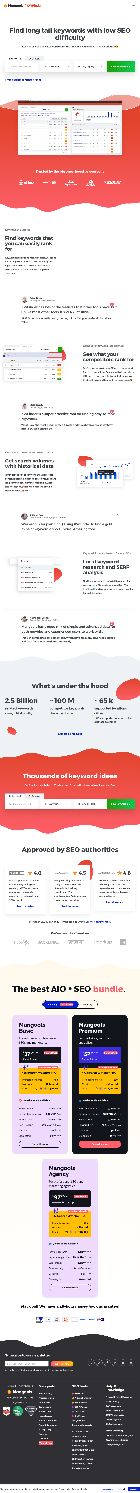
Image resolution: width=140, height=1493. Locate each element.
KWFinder (78, 1393)
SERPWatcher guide (115, 1415)
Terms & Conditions (48, 1425)
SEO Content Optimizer (83, 1450)
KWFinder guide (113, 1406)
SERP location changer (82, 1459)
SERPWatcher (80, 1407)
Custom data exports (82, 1425)
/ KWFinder (33, 5)
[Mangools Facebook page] (107, 1362)
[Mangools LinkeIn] (115, 1362)
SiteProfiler (78, 1416)
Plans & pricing (45, 1393)
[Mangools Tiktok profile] (91, 1362)
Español (23, 1402)
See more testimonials (98, 922)
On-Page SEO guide (114, 1444)
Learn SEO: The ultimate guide (119, 1435)
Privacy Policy (45, 1429)
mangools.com (33, 80)
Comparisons (45, 1407)
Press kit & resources (48, 1420)
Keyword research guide (117, 1440)
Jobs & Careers (45, 1416)
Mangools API (78, 1420)
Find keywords (121, 66)
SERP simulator (79, 1436)
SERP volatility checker (82, 1463)
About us (43, 1434)
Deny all (122, 1489)
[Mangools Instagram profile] (131, 1362)
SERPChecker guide (115, 1410)
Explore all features (70, 733)
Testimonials (44, 1402)
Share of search (79, 1454)
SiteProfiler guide (114, 1424)
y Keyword (15, 59)
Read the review (25, 906)
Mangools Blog (112, 1401)
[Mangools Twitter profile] (99, 1362)
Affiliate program (47, 1398)
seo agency (15, 80)
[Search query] (23, 66)
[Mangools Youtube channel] (123, 1362)
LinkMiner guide (113, 1419)
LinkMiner (78, 1411)
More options (108, 1489)
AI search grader (79, 1445)
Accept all (134, 1489)
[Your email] (27, 1363)
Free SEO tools (81, 1431)
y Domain (34, 59)
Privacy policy (65, 1489)
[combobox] (57, 66)
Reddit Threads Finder (82, 1441)
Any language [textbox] (88, 66)
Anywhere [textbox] (54, 66)
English (16, 1402)
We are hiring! (45, 1443)
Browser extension (80, 1468)
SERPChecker (79, 1402)
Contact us (44, 1438)
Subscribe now (62, 1364)
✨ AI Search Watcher (82, 1398)
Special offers (45, 1411)
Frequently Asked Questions (119, 1397)
